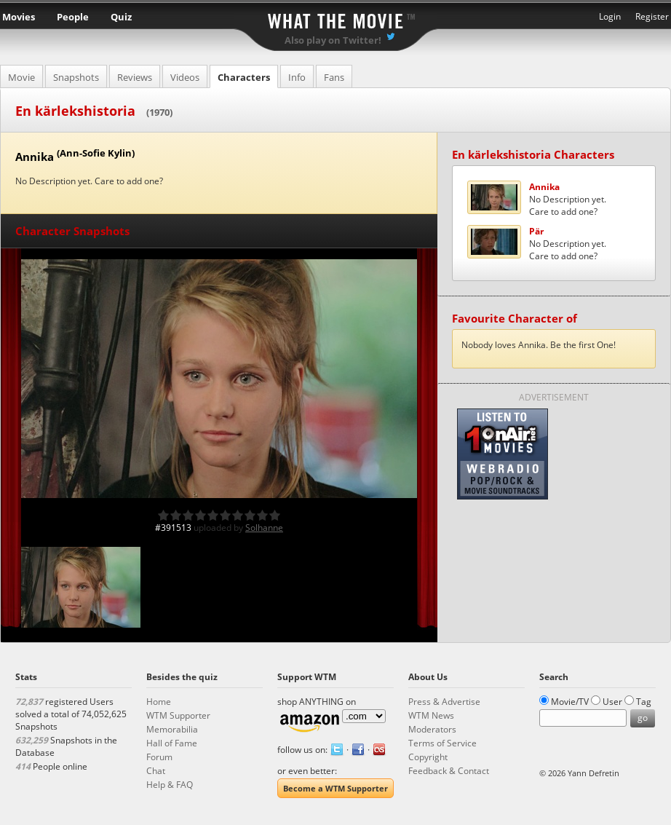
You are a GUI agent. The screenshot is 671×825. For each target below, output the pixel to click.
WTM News (431, 715)
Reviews (134, 77)
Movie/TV (570, 701)
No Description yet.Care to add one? (567, 199)
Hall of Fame (171, 743)
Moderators (432, 729)
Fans (334, 77)
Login (610, 16)
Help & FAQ (169, 784)
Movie (21, 77)
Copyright (428, 757)
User (612, 701)
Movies (18, 16)
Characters (244, 77)
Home (158, 701)
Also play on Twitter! (333, 40)
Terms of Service (442, 743)
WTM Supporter (178, 715)
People (73, 16)
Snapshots (76, 77)
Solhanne (264, 527)
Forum (159, 757)
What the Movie (335, 18)
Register (652, 16)
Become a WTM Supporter (335, 788)
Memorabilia (172, 729)
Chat (155, 771)
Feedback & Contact (448, 771)
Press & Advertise (444, 701)
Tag (643, 701)
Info (297, 77)
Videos (184, 77)
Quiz (121, 16)
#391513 (173, 527)
